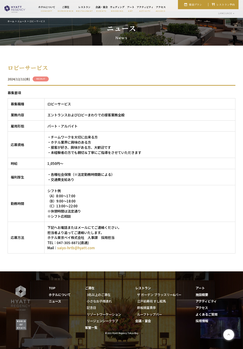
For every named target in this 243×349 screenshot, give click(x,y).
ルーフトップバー (149, 314)
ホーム (11, 21)
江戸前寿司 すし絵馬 (151, 301)
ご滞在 (89, 287)
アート (200, 287)
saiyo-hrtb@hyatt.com (76, 247)
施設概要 (202, 294)
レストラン (143, 287)
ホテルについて (60, 294)
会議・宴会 (143, 320)
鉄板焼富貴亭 (146, 307)
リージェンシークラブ (102, 320)
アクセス (202, 307)
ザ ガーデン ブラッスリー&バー (159, 294)
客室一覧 (91, 327)
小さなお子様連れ (99, 301)
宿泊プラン (195, 4)
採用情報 (202, 320)
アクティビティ (206, 301)
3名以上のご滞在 (98, 294)
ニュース (21, 21)
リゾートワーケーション (104, 314)
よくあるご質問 (207, 314)
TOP (52, 287)
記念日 (91, 307)
